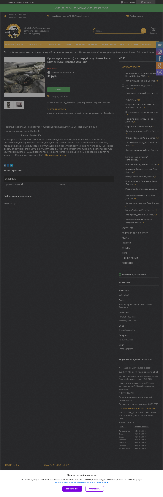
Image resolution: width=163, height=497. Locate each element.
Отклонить (94, 489)
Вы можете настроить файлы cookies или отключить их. (80, 482)
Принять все (72, 489)
